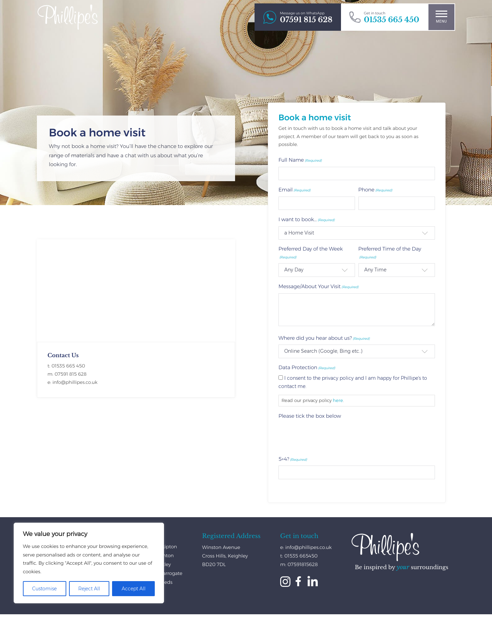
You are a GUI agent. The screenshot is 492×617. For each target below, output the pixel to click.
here (338, 400)
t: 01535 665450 (298, 556)
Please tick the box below (309, 416)
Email (294, 189)
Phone (375, 189)
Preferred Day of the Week (310, 252)
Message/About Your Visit (318, 286)
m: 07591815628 (299, 564)
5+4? (292, 459)
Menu (441, 17)
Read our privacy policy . (313, 400)
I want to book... (306, 219)
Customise (44, 589)
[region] (89, 563)
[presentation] (330, 436)
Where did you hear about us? (324, 338)
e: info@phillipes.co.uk (306, 547)
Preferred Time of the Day (389, 252)
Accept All (134, 589)
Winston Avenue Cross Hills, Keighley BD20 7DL (225, 555)
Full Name (300, 160)
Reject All (89, 589)
